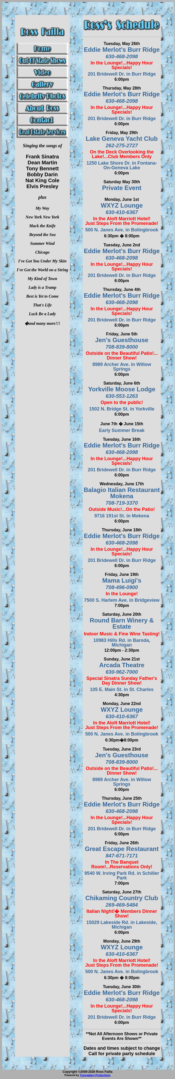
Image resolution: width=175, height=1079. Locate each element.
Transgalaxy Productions (95, 1075)
